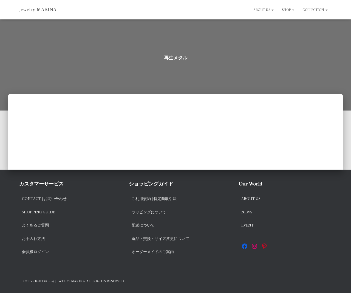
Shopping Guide (38, 212)
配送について (143, 225)
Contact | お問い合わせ (44, 198)
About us (263, 10)
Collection (315, 10)
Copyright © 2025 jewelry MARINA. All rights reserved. (73, 281)
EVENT (247, 225)
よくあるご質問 (35, 225)
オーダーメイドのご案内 (153, 252)
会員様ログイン (35, 252)
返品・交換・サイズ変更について (160, 238)
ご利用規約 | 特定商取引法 (154, 198)
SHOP (288, 10)
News (246, 212)
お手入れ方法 (33, 238)
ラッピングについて (149, 212)
